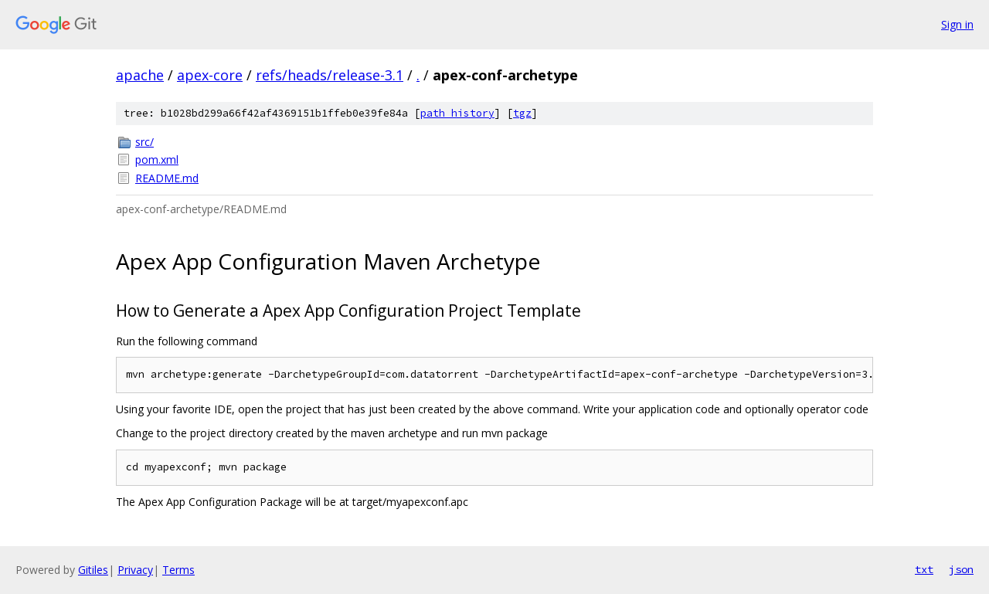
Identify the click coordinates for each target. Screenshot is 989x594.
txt (924, 569)
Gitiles (93, 569)
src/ (144, 141)
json (961, 569)
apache (140, 75)
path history (457, 113)
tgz (522, 113)
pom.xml (156, 159)
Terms (178, 569)
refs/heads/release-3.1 (329, 75)
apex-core (210, 75)
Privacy (135, 569)
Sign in (957, 24)
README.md (167, 178)
